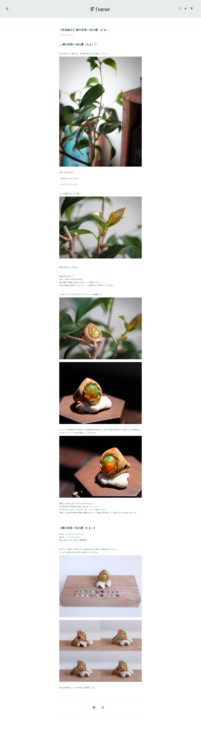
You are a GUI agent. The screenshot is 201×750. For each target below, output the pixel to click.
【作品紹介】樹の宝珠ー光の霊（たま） (84, 30)
